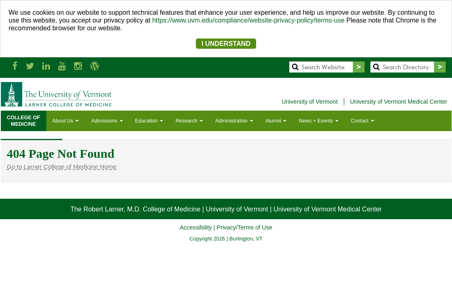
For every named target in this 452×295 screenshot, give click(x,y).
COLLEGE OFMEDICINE (23, 121)
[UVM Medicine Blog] (94, 66)
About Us (65, 121)
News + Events (318, 121)
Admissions (107, 121)
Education (149, 121)
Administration (234, 121)
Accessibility (195, 227)
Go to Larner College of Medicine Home (62, 166)
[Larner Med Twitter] (30, 66)
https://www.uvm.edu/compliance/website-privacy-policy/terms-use (248, 20)
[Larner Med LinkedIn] (46, 66)
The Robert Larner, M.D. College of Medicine (135, 209)
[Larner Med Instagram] (78, 66)
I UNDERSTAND (226, 43)
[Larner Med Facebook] (15, 66)
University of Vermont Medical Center (398, 101)
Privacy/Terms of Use (245, 227)
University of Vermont (310, 101)
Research (189, 121)
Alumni (276, 121)
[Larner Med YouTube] (62, 66)
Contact (362, 121)
